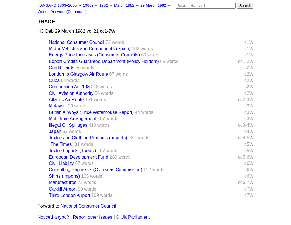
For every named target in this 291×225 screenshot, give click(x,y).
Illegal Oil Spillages (68, 125)
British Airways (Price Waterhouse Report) (91, 112)
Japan (55, 131)
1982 (104, 5)
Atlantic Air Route (66, 99)
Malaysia (58, 105)
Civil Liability (61, 163)
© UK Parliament (133, 217)
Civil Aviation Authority (71, 93)
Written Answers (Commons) (62, 11)
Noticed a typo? (53, 217)
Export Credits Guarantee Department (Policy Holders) (104, 61)
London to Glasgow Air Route (78, 74)
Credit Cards (61, 67)
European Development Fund (78, 157)
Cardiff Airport (63, 189)
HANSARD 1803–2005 (57, 5)
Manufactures (62, 182)
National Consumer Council (76, 42)
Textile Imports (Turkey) (72, 150)
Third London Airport (69, 195)
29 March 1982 (153, 5)
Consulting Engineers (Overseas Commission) (95, 169)
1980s (88, 5)
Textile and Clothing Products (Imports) (88, 137)
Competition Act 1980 (70, 86)
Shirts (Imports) (64, 176)
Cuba (54, 80)
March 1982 (125, 5)
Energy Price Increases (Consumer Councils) (94, 54)
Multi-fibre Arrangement (72, 118)
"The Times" (61, 144)
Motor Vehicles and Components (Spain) (89, 48)
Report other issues (92, 217)
